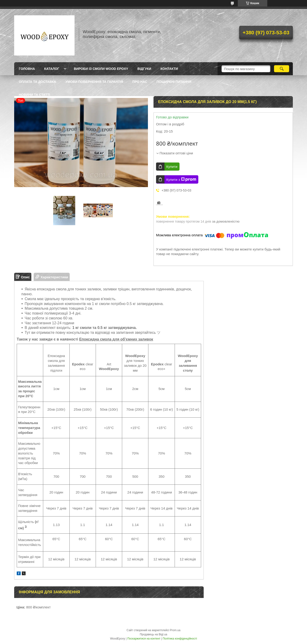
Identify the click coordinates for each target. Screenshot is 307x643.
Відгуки (144, 69)
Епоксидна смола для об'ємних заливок (116, 339)
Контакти (169, 69)
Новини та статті (34, 95)
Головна (27, 69)
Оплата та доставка (37, 82)
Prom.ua (175, 630)
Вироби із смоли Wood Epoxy (101, 69)
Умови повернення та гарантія (94, 82)
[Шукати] (281, 68)
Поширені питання (174, 82)
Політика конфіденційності (180, 638)
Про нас (139, 82)
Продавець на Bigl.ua (153, 634)
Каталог (51, 69)
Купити (171, 167)
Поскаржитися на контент (143, 638)
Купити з (181, 179)
